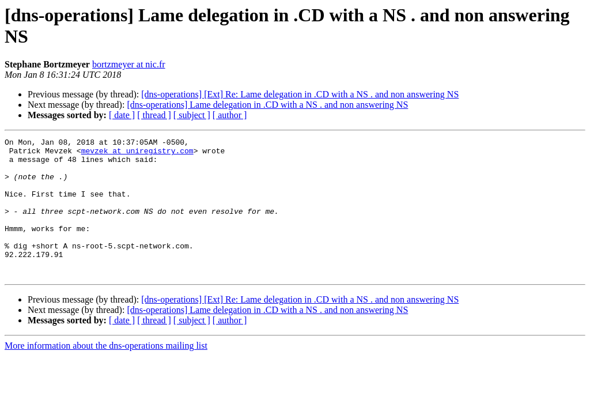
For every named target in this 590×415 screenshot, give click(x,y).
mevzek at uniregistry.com (137, 154)
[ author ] (230, 115)
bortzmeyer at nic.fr (128, 64)
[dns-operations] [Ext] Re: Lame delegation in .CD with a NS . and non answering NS (300, 94)
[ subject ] (191, 115)
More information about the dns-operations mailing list (106, 373)
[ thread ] (154, 115)
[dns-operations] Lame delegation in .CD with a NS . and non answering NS (267, 105)
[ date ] (122, 115)
